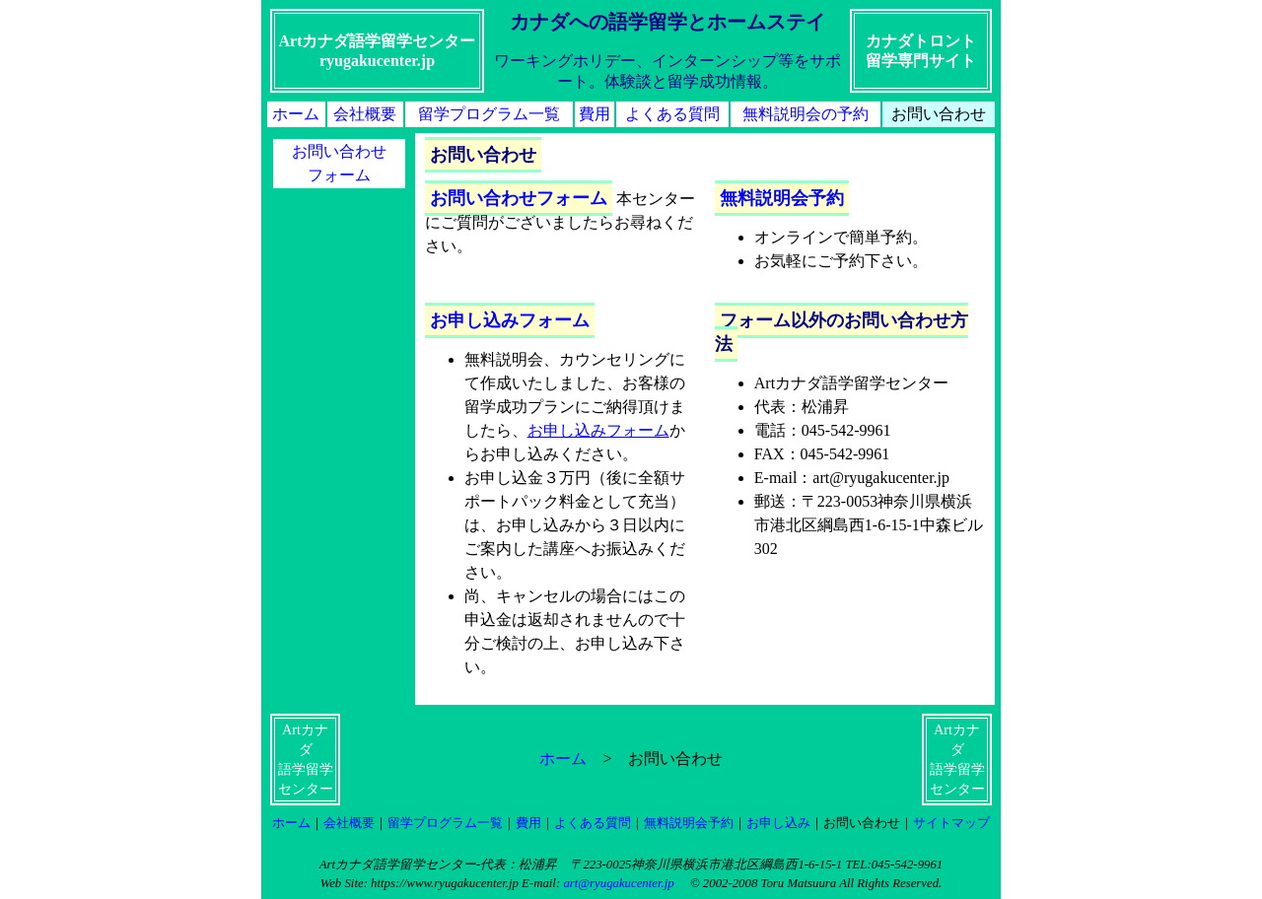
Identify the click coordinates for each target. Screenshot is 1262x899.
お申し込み (778, 823)
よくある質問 (672, 113)
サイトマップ (951, 823)
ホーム (295, 113)
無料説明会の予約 (805, 113)
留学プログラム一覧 (489, 113)
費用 (594, 113)
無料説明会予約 (782, 198)
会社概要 (364, 113)
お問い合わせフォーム (518, 198)
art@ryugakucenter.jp (618, 883)
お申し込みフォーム (510, 320)
